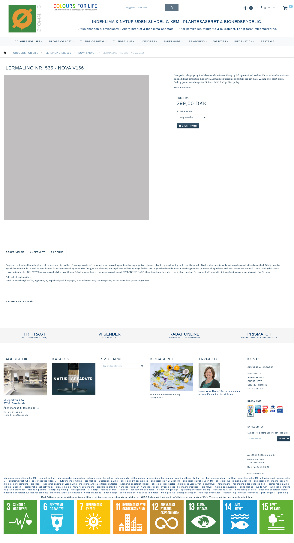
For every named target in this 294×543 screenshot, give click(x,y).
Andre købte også (19, 301)
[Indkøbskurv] (288, 9)
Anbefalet (37, 252)
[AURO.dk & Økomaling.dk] (22, 24)
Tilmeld (284, 438)
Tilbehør (57, 252)
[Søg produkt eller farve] (171, 7)
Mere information (182, 87)
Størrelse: (185, 111)
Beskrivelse (15, 252)
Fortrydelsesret (255, 473)
